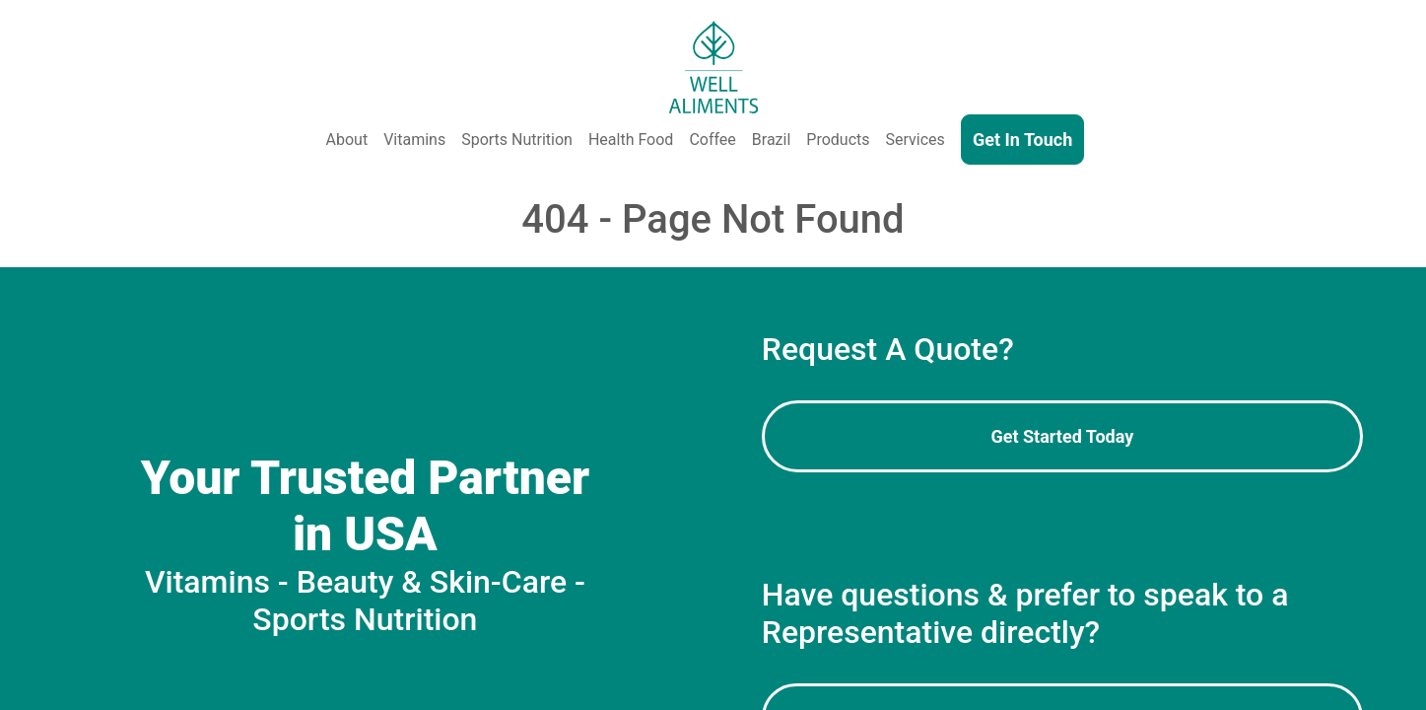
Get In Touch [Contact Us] (1022, 139)
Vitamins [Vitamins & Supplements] (414, 139)
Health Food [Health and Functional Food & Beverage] (630, 139)
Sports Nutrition (517, 139)
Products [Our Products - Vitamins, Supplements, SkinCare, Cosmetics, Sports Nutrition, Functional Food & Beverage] (837, 139)
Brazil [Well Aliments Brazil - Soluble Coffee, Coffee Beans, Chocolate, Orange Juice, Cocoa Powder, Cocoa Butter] (771, 139)
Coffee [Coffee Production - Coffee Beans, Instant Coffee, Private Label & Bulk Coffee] (712, 139)
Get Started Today (1061, 436)
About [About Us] (347, 139)
